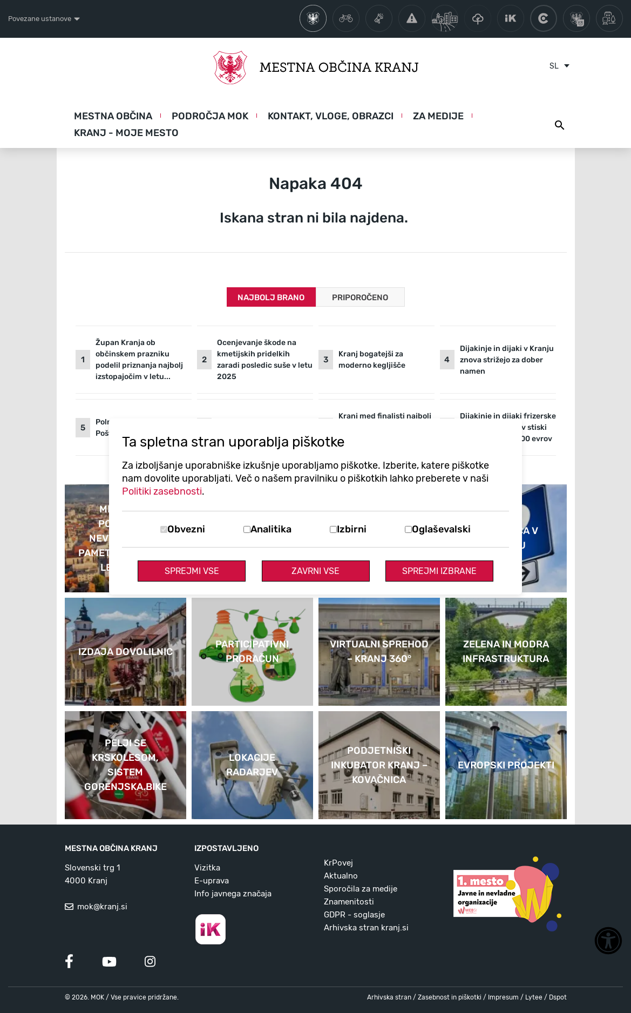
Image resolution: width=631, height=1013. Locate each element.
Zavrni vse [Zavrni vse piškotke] (315, 571)
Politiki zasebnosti (162, 491)
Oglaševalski (441, 529)
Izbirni (352, 529)
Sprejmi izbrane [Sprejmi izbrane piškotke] (439, 571)
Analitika (270, 529)
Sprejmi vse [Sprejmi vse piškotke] (192, 571)
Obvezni (186, 529)
